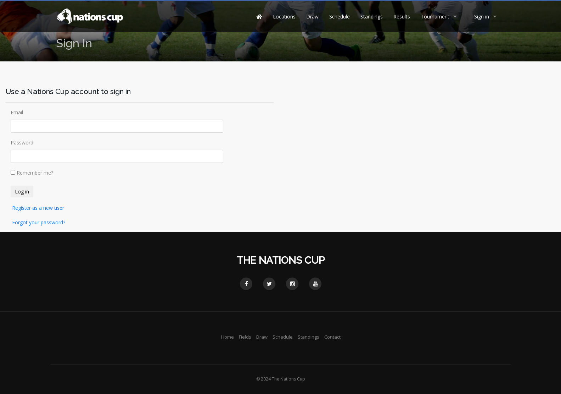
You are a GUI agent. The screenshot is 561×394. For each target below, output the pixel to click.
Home (227, 337)
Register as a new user (38, 207)
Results (401, 16)
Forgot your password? (38, 222)
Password (22, 142)
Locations (284, 16)
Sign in (481, 16)
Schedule (339, 16)
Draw (312, 16)
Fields (245, 337)
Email (17, 112)
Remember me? (35, 172)
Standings (371, 16)
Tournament (435, 16)
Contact (332, 337)
